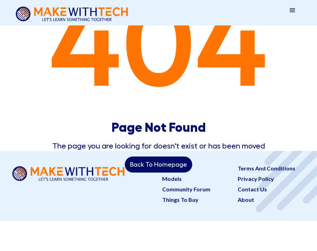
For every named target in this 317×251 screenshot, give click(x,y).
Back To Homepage (158, 164)
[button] (292, 10)
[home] (72, 12)
